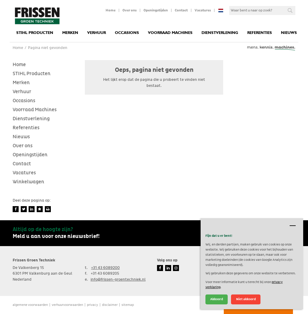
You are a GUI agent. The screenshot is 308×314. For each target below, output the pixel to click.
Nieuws (289, 33)
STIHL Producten (34, 33)
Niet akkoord (246, 299)
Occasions (127, 33)
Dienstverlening (220, 33)
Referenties (259, 33)
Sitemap (128, 304)
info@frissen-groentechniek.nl (118, 280)
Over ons (129, 10)
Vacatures (203, 10)
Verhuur (96, 33)
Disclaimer (110, 304)
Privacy (92, 304)
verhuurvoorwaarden (67, 304)
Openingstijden (155, 10)
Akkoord (216, 299)
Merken (70, 33)
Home (111, 10)
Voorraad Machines (170, 33)
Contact (181, 10)
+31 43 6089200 (105, 268)
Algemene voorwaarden (30, 304)
